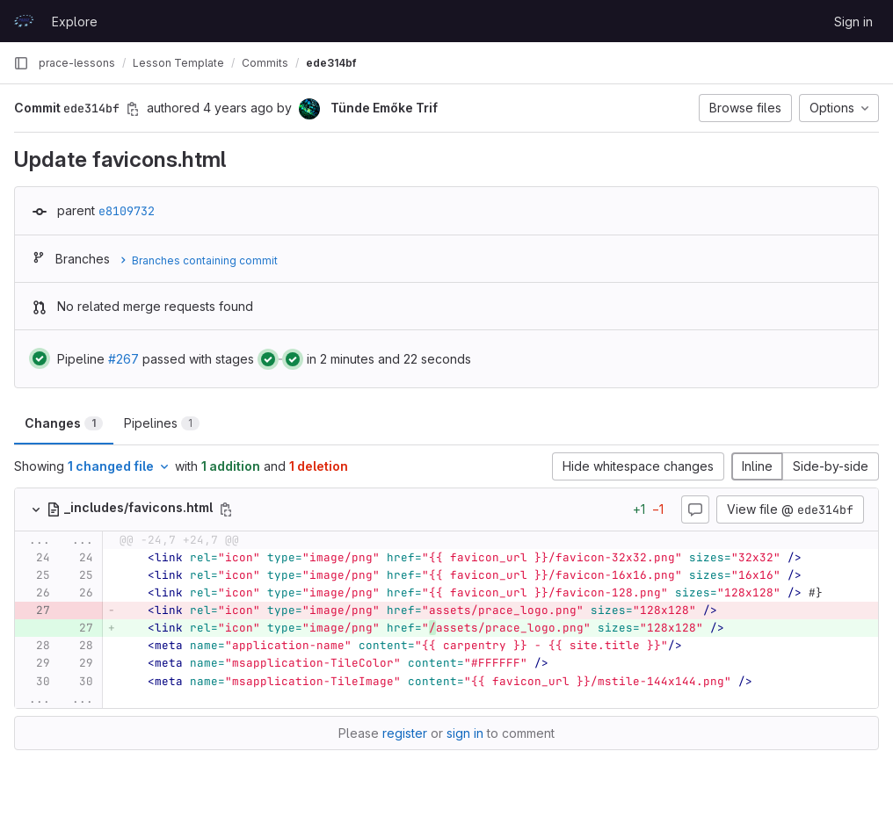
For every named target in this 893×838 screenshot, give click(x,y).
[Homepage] (24, 21)
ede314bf (331, 62)
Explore (75, 21)
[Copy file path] (225, 509)
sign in (464, 733)
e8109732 (126, 211)
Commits (265, 62)
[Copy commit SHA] (132, 108)
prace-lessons (77, 62)
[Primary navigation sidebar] (21, 63)
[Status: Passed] (39, 358)
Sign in (853, 21)
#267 (123, 358)
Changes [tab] (64, 422)
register (404, 733)
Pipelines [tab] (162, 422)
